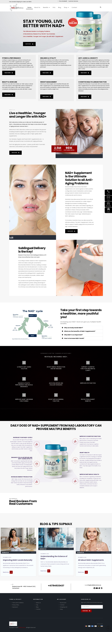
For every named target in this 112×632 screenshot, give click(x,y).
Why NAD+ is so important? (73, 335)
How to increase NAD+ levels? (74, 338)
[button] (81, 327)
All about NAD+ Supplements (91, 560)
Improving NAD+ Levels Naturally (17, 560)
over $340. (29, 1)
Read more (8, 572)
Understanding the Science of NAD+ (54, 557)
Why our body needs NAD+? (73, 328)
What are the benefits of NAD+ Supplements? (79, 331)
